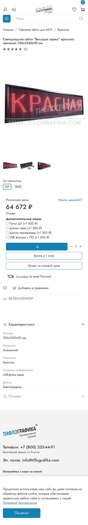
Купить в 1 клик (44, 255)
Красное (63, 29)
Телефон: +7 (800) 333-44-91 (29, 447)
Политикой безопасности (20, 503)
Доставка (22, 276)
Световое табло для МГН (35, 29)
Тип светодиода (12, 180)
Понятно (22, 513)
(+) (21, 223)
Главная (8, 29)
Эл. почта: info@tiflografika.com (31, 460)
